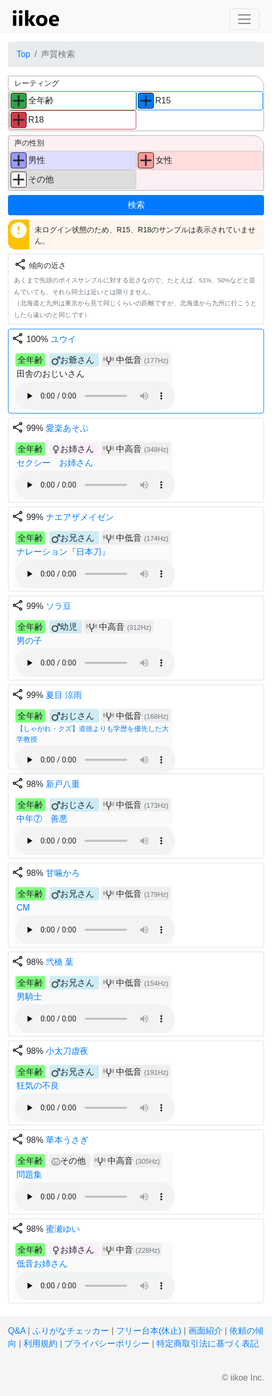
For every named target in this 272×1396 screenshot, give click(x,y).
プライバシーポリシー (107, 1343)
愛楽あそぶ (67, 428)
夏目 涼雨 (64, 695)
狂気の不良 (38, 1085)
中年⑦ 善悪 (42, 818)
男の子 (29, 640)
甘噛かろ (63, 873)
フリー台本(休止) (149, 1330)
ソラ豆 (58, 606)
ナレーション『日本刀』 (63, 551)
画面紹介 (205, 1330)
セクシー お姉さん (55, 462)
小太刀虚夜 (67, 1051)
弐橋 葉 (59, 962)
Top (23, 54)
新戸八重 (63, 784)
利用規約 (40, 1343)
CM (23, 907)
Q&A (17, 1330)
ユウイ (63, 339)
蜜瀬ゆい (63, 1228)
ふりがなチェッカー (70, 1330)
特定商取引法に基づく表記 (207, 1343)
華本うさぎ (67, 1140)
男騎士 (29, 996)
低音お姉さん (42, 1263)
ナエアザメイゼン (80, 517)
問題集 (29, 1174)
